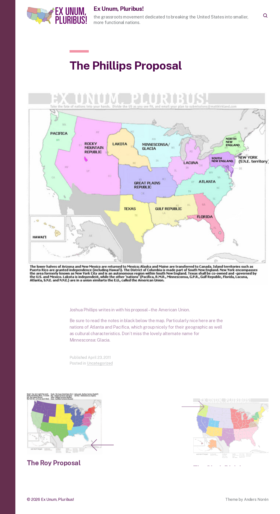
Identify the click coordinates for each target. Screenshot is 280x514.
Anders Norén (256, 499)
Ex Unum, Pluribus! (119, 9)
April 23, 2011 (99, 362)
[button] (7, 257)
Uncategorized (100, 367)
